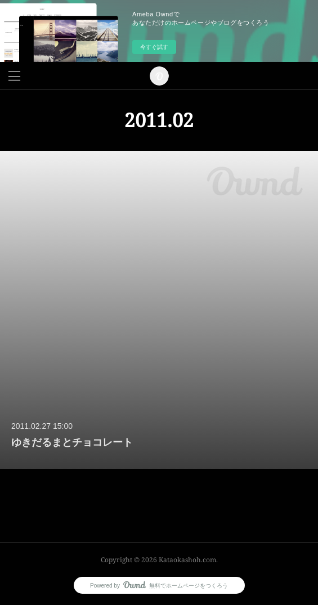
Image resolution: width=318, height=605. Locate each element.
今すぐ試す (154, 47)
